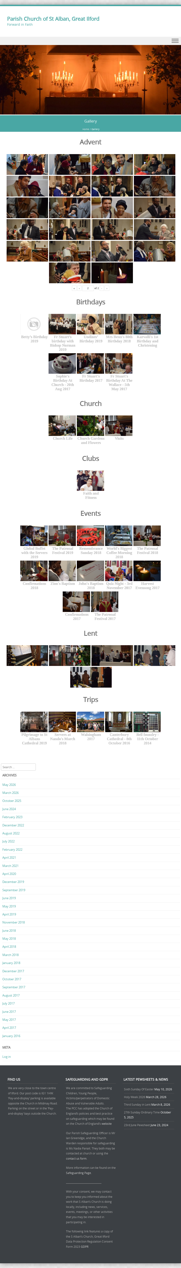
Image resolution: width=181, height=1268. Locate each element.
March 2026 (10, 793)
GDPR (84, 1246)
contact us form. (77, 1158)
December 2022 (13, 825)
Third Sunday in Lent (137, 1104)
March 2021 (10, 866)
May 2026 (9, 785)
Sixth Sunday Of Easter (139, 1089)
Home (85, 129)
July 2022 (8, 841)
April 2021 (9, 857)
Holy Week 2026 (134, 1097)
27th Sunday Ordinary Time (142, 1112)
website (107, 1123)
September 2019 (13, 890)
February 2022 (12, 849)
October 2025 (11, 801)
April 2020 (9, 874)
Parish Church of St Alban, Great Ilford (53, 18)
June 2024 (9, 809)
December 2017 (13, 971)
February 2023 (12, 817)
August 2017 (11, 995)
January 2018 (11, 963)
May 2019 (9, 906)
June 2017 (9, 1011)
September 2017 (13, 987)
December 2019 (13, 882)
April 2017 (9, 1028)
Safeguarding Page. (79, 1173)
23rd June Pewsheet (137, 1125)
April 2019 (9, 914)
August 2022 (11, 833)
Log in (6, 1057)
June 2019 (9, 898)
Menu (90, 41)
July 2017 (8, 1003)
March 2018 (10, 955)
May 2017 (9, 1020)
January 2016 (11, 1036)
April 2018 (9, 946)
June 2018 (9, 930)
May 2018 (9, 938)
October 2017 (11, 979)
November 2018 (13, 922)
